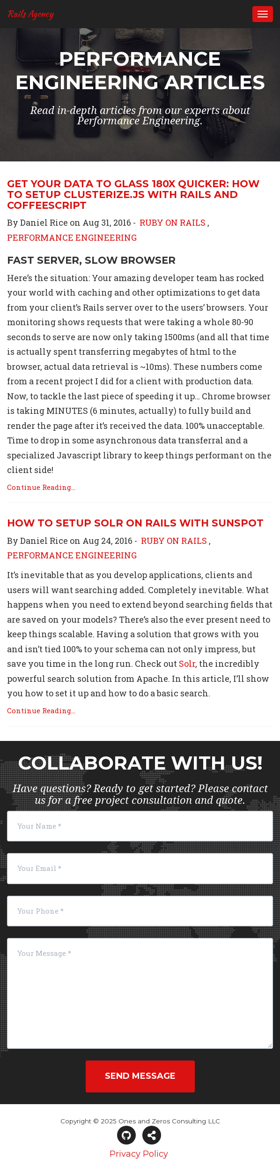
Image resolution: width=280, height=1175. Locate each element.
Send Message (140, 1076)
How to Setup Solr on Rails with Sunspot (135, 523)
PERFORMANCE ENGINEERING (72, 237)
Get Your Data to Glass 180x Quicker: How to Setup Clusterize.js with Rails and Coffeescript (133, 194)
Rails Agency (30, 13)
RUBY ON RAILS (173, 222)
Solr (187, 663)
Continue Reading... (41, 487)
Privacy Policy (139, 1154)
